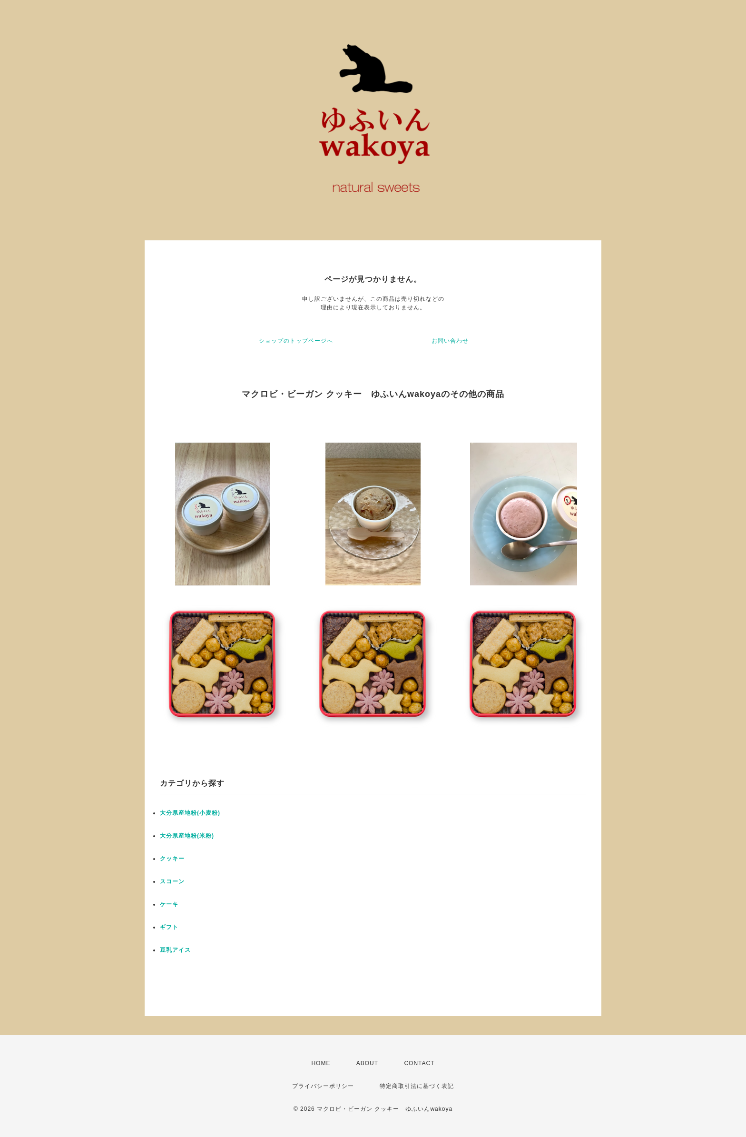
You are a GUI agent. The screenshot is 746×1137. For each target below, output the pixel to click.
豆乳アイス (175, 950)
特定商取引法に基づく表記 (417, 1086)
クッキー (172, 858)
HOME (320, 1063)
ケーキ (169, 904)
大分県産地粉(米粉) (187, 835)
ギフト (169, 927)
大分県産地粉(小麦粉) (190, 813)
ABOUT (367, 1063)
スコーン (172, 881)
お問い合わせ (450, 340)
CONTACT (419, 1063)
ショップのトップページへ (296, 340)
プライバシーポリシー (323, 1086)
